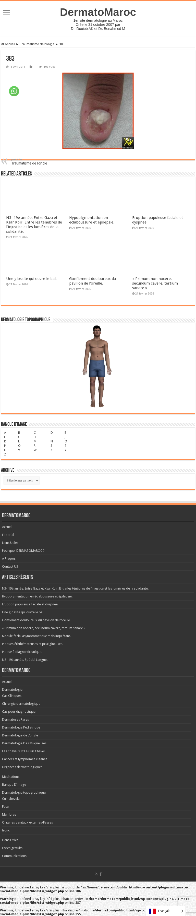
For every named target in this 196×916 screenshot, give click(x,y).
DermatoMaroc (98, 12)
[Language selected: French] (166, 911)
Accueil (8, 44)
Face (5, 806)
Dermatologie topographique (24, 792)
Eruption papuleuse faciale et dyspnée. (30, 604)
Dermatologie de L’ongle (20, 735)
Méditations (10, 777)
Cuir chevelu (11, 799)
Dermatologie (12, 689)
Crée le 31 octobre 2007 (95, 24)
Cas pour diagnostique (18, 711)
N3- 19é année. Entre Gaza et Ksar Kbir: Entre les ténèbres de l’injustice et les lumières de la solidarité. (34, 224)
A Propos (9, 558)
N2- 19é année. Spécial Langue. (24, 660)
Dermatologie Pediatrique (21, 727)
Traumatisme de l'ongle (37, 44)
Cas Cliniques (11, 696)
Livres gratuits (12, 848)
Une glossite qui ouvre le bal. (31, 278)
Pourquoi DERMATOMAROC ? (23, 551)
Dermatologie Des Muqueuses (24, 743)
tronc (6, 830)
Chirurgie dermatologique (21, 704)
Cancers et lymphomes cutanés (24, 759)
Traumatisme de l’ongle (37, 161)
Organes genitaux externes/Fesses (27, 822)
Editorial (8, 535)
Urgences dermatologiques (22, 767)
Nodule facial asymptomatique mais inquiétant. (36, 636)
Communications (14, 856)
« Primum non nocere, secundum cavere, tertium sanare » (155, 283)
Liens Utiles (10, 543)
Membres (9, 814)
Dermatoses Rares (15, 719)
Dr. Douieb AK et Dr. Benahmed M (98, 29)
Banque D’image (14, 784)
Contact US (10, 566)
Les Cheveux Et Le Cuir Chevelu (24, 751)
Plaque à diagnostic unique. (22, 652)
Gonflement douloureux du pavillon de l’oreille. (92, 281)
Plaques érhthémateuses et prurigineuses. (32, 644)
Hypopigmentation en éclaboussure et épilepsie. (91, 220)
